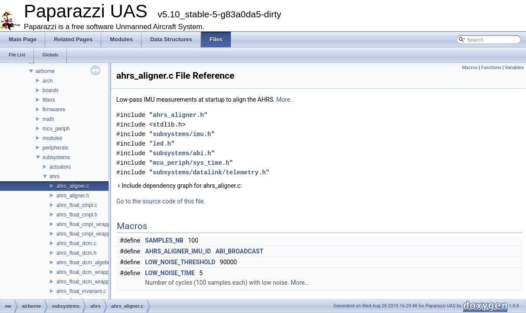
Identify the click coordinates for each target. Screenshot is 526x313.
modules (52, 138)
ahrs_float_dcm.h (76, 253)
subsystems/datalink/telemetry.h (209, 172)
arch (48, 81)
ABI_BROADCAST (239, 251)
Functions (491, 67)
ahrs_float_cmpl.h (77, 215)
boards (51, 90)
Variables (514, 67)
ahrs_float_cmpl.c (76, 205)
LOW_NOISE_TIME (170, 273)
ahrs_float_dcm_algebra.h (86, 263)
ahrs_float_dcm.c (76, 243)
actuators (60, 167)
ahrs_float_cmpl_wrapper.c (87, 224)
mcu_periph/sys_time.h (191, 163)
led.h (162, 144)
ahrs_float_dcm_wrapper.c (87, 272)
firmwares (54, 110)
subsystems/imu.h (182, 134)
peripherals (55, 148)
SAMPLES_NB (164, 240)
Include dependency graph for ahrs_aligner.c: (179, 185)
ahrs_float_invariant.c (81, 291)
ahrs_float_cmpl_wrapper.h (87, 234)
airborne (45, 71)
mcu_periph (56, 129)
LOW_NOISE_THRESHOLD (180, 262)
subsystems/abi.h (182, 153)
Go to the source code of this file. (160, 201)
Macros (470, 67)
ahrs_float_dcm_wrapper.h (87, 282)
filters (49, 100)
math (48, 119)
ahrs (54, 176)
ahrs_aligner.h (72, 196)
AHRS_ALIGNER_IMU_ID (178, 251)
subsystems (56, 157)
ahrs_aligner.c (72, 186)
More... (285, 99)
